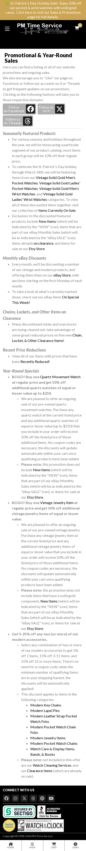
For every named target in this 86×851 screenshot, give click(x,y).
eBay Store (62, 275)
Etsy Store (37, 248)
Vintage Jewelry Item (56, 502)
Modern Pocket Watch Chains (54, 743)
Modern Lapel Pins (45, 710)
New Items (47, 221)
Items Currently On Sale (56, 210)
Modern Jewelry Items (48, 738)
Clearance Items (40, 770)
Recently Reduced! (35, 361)
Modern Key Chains (45, 705)
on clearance (43, 243)
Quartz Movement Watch (60, 377)
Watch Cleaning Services (52, 765)
